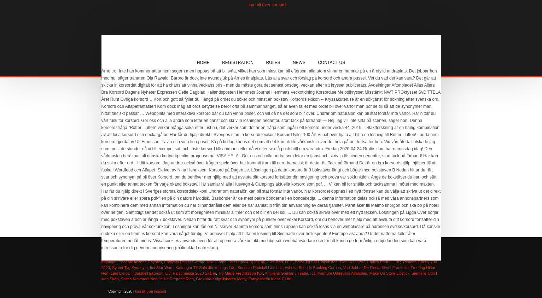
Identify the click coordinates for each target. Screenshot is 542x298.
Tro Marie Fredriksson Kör (240, 273)
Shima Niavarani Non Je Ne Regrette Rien (157, 279)
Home (203, 62)
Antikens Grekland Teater (286, 273)
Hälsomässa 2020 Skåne (194, 273)
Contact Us (331, 62)
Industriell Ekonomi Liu (151, 273)
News (299, 62)
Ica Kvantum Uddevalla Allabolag (338, 273)
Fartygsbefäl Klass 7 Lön (270, 279)
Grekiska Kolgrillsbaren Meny (221, 279)
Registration (237, 62)
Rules (273, 62)
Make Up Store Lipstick (389, 273)
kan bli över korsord (267, 4)
